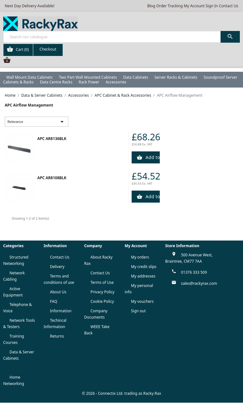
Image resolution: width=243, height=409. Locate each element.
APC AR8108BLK (51, 177)
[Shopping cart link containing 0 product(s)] (33, 50)
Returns (57, 336)
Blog (151, 5)
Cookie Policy (102, 301)
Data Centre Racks (56, 82)
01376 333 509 (194, 272)
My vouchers (142, 301)
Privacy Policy (102, 292)
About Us (58, 292)
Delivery (57, 266)
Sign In (212, 5)
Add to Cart (152, 157)
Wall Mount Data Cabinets (29, 77)
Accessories (116, 82)
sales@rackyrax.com (199, 283)
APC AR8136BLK (51, 138)
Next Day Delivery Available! (29, 5)
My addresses (143, 276)
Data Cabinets (135, 77)
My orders (140, 257)
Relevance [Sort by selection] (37, 121)
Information (61, 311)
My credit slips (143, 266)
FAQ (53, 301)
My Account (194, 5)
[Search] (121, 37)
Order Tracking (169, 5)
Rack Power (89, 82)
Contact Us (228, 5)
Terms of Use (102, 282)
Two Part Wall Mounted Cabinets (88, 77)
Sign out (138, 311)
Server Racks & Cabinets (175, 77)
